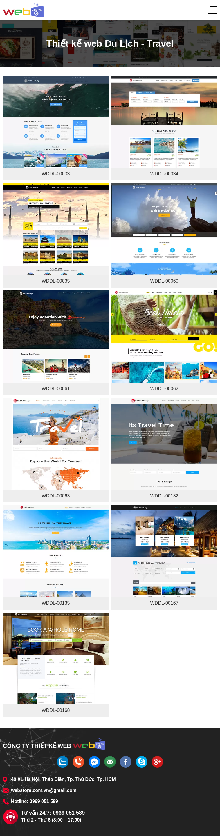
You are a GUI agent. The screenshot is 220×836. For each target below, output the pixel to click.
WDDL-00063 (56, 495)
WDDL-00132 (164, 495)
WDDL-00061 (56, 388)
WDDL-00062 (164, 388)
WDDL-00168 (56, 710)
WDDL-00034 (164, 173)
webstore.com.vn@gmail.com (43, 790)
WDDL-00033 (56, 173)
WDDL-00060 (164, 281)
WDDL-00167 (164, 603)
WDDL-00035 (56, 281)
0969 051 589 (44, 801)
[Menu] (210, 10)
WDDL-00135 (56, 603)
